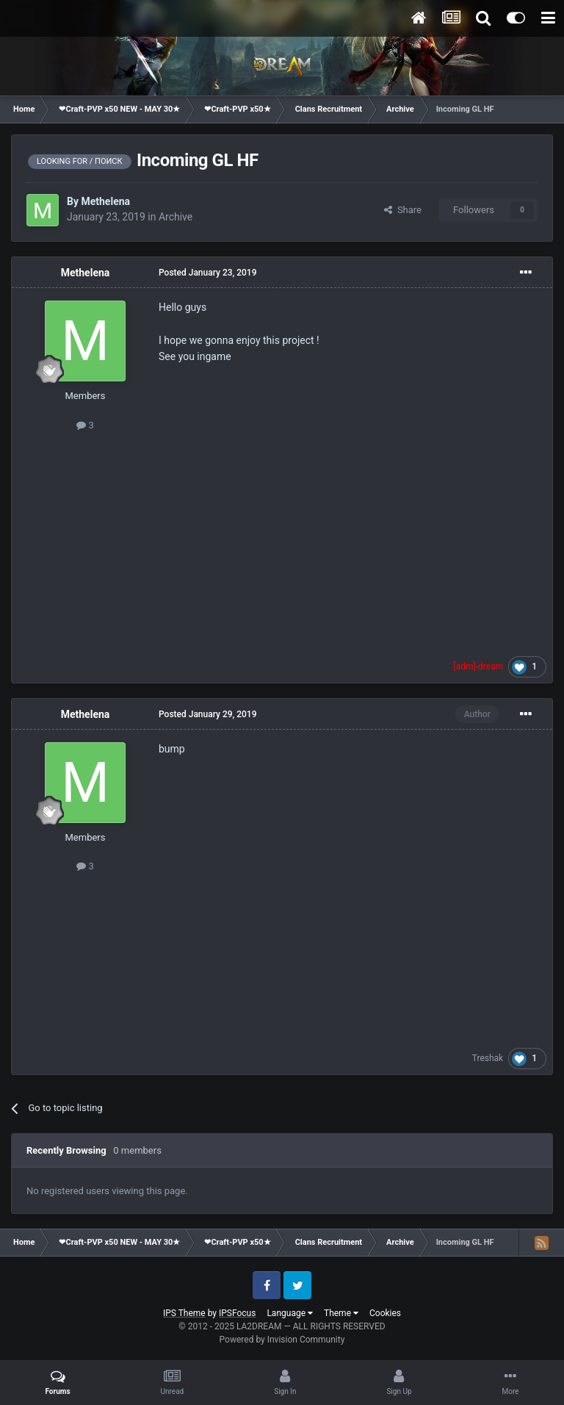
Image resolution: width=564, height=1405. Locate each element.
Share (403, 209)
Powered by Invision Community (282, 1339)
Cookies (385, 1313)
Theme (341, 1313)
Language (290, 1313)
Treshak (487, 1058)
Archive (175, 217)
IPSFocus (237, 1313)
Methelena (105, 201)
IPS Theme (184, 1313)
